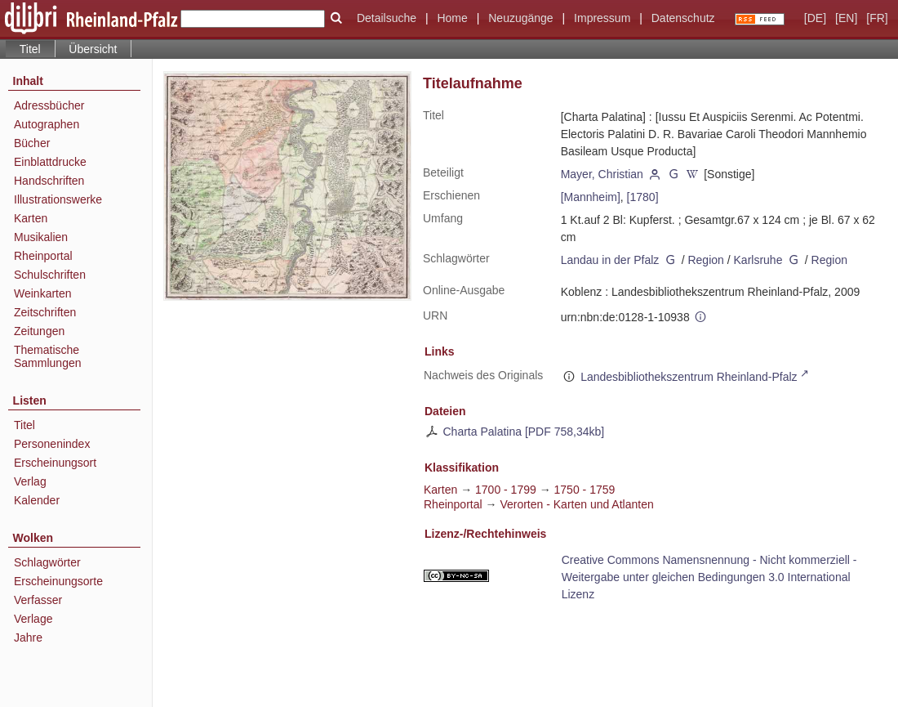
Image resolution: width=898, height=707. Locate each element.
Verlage (33, 618)
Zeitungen (39, 331)
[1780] (643, 197)
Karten (30, 218)
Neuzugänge (520, 18)
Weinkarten (43, 293)
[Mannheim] (590, 197)
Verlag (30, 481)
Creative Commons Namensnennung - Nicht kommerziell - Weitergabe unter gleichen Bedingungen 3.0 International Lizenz (709, 577)
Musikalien (41, 237)
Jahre (28, 637)
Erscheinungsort (55, 462)
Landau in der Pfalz (610, 259)
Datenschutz (683, 18)
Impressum (602, 18)
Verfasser (38, 599)
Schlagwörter (47, 562)
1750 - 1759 (585, 489)
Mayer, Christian (602, 174)
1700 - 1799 (505, 489)
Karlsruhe (758, 259)
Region (705, 259)
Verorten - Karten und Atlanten (576, 504)
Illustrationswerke (58, 199)
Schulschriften (50, 274)
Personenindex (52, 443)
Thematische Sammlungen (48, 356)
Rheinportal (43, 255)
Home (452, 18)
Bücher (32, 143)
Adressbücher (49, 105)
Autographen (46, 124)
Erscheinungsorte (58, 581)
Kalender (37, 500)
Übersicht (93, 49)
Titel (24, 425)
